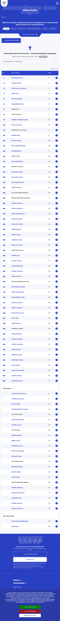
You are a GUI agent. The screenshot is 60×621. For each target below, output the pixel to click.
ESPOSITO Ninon (16, 354)
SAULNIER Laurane (17, 312)
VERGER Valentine (17, 487)
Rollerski (45, 28)
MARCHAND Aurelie (17, 419)
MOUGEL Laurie (16, 424)
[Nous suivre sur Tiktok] (35, 540)
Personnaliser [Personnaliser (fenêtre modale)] (30, 615)
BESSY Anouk (15, 440)
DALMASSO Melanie (17, 182)
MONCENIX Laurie (17, 445)
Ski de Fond (22, 28)
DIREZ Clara (15, 93)
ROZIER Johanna (16, 503)
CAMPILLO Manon (17, 339)
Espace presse (18, 583)
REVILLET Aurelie (17, 245)
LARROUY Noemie (17, 344)
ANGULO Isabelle (17, 218)
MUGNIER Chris (16, 498)
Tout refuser (30, 611)
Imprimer (54, 68)
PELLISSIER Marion (17, 104)
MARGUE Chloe (16, 349)
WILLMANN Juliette (17, 370)
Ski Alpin (6, 28)
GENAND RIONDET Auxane (19, 409)
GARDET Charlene (17, 203)
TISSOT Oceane (16, 375)
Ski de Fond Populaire (34, 28)
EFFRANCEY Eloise (17, 360)
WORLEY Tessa (16, 83)
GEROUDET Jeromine (18, 286)
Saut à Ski (53, 28)
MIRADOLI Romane (17, 398)
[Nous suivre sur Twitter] (25, 540)
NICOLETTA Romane (18, 492)
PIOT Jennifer (15, 404)
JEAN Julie (14, 526)
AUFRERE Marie (16, 229)
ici (43, 602)
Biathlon (13, 28)
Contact (16, 580)
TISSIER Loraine (16, 239)
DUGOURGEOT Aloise (18, 297)
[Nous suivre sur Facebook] (20, 540)
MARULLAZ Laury (17, 302)
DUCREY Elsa (15, 477)
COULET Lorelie (16, 260)
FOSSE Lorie (15, 255)
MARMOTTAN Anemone (18, 393)
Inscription (30, 559)
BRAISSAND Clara (17, 380)
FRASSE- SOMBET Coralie (19, 119)
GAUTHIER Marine (17, 177)
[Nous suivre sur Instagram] (30, 540)
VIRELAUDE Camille (17, 292)
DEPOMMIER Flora (17, 265)
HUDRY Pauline (16, 323)
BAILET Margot (16, 140)
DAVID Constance (17, 508)
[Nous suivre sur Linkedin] (40, 540)
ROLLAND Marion (16, 124)
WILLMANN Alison (17, 224)
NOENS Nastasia (16, 98)
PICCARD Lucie (16, 456)
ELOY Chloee (15, 365)
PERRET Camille (16, 435)
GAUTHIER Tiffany (17, 161)
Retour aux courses (11, 40)
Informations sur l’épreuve (30, 61)
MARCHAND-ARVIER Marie (19, 521)
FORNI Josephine (17, 208)
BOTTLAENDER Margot (18, 145)
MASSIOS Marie (16, 151)
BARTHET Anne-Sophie (18, 88)
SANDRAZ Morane (17, 171)
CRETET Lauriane (17, 307)
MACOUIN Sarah (16, 333)
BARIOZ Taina (15, 135)
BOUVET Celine (16, 471)
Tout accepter (30, 607)
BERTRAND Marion (17, 77)
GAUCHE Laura (16, 234)
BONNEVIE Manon (17, 466)
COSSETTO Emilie (17, 271)
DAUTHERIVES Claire (18, 213)
